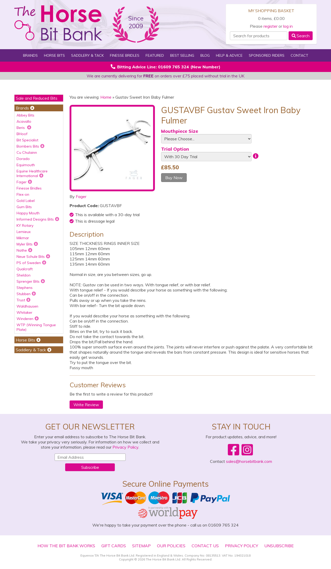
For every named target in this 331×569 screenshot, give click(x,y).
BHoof (22, 134)
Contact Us (205, 545)
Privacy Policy (125, 447)
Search (301, 35)
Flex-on (23, 194)
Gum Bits (24, 207)
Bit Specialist (27, 140)
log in (288, 26)
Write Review (86, 404)
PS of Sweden (31, 262)
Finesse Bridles (124, 55)
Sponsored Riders (266, 55)
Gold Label (26, 200)
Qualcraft (25, 269)
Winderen (28, 318)
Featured (155, 55)
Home (105, 97)
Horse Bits (54, 55)
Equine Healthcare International (32, 173)
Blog (205, 55)
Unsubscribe (279, 545)
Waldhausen (27, 306)
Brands (30, 55)
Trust (24, 300)
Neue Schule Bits (33, 256)
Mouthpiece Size (179, 131)
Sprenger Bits (31, 281)
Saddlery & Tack (87, 55)
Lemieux (24, 231)
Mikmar (23, 238)
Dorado (23, 158)
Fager (24, 182)
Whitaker (24, 312)
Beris (24, 127)
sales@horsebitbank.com (249, 461)
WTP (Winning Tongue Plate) (36, 327)
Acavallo (24, 121)
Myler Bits (27, 244)
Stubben (26, 293)
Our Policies (171, 545)
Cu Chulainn (27, 152)
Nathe (24, 250)
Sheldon (24, 275)
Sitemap (141, 545)
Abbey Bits (25, 115)
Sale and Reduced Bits (36, 98)
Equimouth (26, 165)
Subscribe (90, 467)
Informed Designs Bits (38, 219)
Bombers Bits (30, 146)
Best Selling (182, 55)
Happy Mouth (28, 213)
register (270, 26)
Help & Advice (229, 55)
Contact (299, 55)
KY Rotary (25, 225)
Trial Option (175, 149)
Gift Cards (113, 545)
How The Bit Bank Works (66, 545)
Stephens (25, 287)
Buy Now (174, 177)
